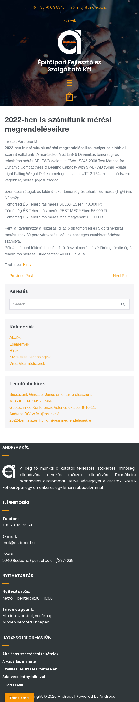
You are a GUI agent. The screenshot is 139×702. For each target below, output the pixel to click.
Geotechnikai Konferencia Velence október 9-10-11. (52, 408)
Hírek (27, 265)
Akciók (15, 338)
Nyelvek (69, 20)
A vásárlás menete (19, 661)
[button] (70, 83)
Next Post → (123, 276)
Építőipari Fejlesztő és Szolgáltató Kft (69, 66)
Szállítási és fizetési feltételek (29, 669)
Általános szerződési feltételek (30, 654)
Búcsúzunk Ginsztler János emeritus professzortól (51, 395)
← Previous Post (19, 276)
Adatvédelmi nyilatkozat (23, 676)
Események (19, 344)
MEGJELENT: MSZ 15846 (31, 401)
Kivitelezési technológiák (30, 357)
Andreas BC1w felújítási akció (34, 414)
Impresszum (13, 684)
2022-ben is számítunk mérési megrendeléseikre (50, 420)
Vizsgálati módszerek (27, 363)
